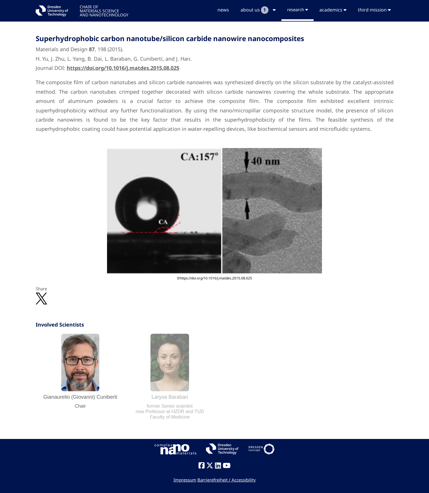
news (223, 10)
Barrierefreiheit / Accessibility (226, 480)
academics (332, 10)
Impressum (184, 480)
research (297, 9)
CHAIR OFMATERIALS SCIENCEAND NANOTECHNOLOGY (104, 10)
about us (258, 10)
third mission (374, 10)
